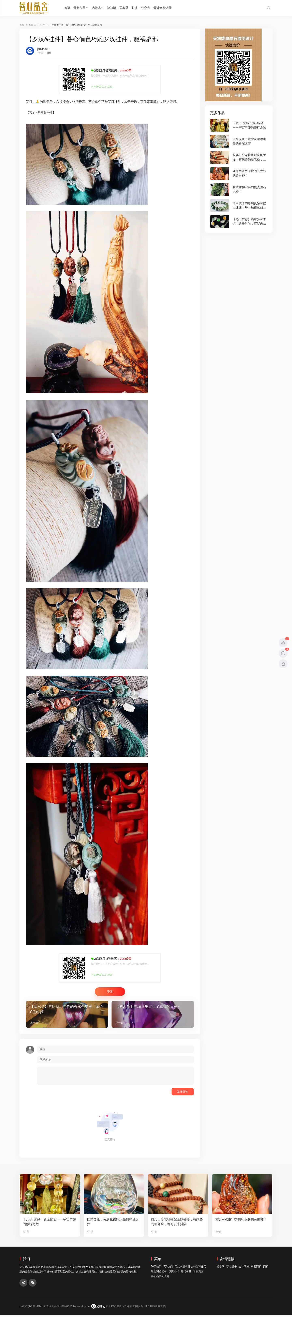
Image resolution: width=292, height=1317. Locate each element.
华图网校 (256, 1268)
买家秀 (123, 8)
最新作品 (80, 8)
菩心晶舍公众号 (160, 1278)
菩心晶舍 (231, 1268)
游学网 (220, 1268)
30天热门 (156, 1268)
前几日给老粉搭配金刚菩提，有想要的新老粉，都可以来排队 (177, 1223)
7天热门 (168, 1268)
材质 (135, 8)
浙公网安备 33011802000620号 (148, 1308)
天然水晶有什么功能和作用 (190, 1268)
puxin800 (43, 49)
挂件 (49, 52)
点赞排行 (174, 1273)
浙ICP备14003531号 (117, 1308)
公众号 (145, 8)
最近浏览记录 (162, 8)
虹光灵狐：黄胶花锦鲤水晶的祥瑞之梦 (112, 1223)
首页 (67, 8)
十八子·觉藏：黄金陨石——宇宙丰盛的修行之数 (49, 1223)
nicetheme (83, 1308)
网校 (265, 1268)
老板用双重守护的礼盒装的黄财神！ (239, 1223)
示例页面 (198, 1273)
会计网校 (244, 1268)
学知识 (111, 8)
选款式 (98, 8)
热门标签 (186, 1273)
